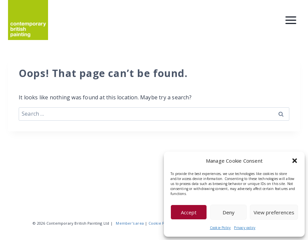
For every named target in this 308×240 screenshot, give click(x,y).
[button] (294, 160)
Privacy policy (244, 227)
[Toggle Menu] (291, 20)
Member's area (130, 223)
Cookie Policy (220, 227)
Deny (229, 212)
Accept (189, 212)
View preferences (274, 212)
